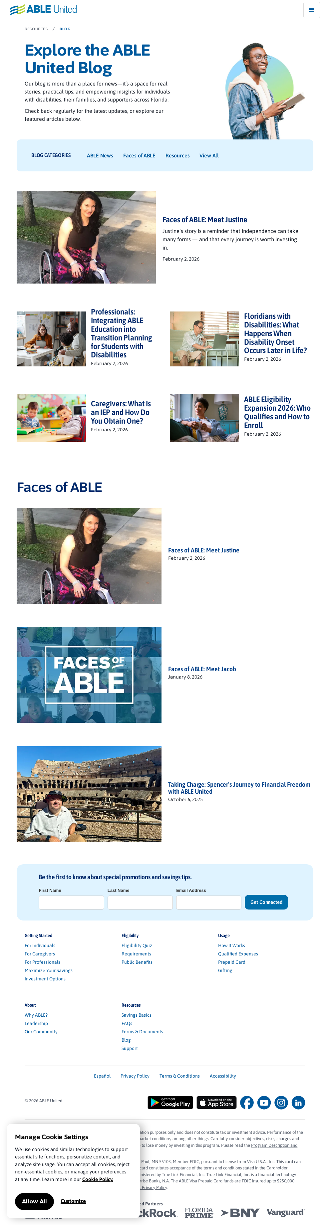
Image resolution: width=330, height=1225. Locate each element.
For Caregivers (40, 953)
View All (209, 155)
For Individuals (40, 945)
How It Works (231, 945)
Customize (73, 1201)
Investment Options (45, 978)
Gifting (225, 970)
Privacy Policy (135, 1076)
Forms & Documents (142, 1031)
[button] (311, 10)
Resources (177, 155)
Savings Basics (137, 1015)
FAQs (127, 1023)
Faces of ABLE (139, 155)
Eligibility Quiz (137, 945)
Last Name (119, 890)
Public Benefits (137, 962)
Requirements (136, 953)
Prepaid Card (231, 962)
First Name (50, 890)
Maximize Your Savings (49, 970)
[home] (38, 9)
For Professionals (42, 962)
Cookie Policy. (97, 1179)
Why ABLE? (36, 1015)
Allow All (34, 1201)
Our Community (41, 1031)
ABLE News (100, 155)
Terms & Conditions (180, 1076)
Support (130, 1048)
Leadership (36, 1023)
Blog (126, 1040)
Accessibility (223, 1076)
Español (102, 1076)
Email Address (191, 890)
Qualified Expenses (238, 953)
